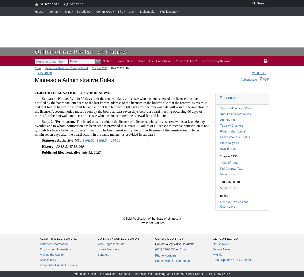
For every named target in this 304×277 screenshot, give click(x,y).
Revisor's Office (185, 61)
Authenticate (248, 79)
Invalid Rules (228, 148)
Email (183, 249)
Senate (53, 11)
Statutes (108, 61)
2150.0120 (259, 73)
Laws (120, 61)
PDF (264, 79)
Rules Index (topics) (233, 131)
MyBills (217, 254)
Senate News (221, 249)
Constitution (163, 61)
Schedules (83, 11)
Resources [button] (229, 98)
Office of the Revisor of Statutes (81, 52)
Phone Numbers (165, 255)
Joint (67, 11)
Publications (168, 11)
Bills (120, 11)
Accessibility (48, 260)
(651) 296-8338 (165, 249)
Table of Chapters (231, 125)
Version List (227, 174)
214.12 (115, 140)
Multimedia (147, 11)
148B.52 (89, 140)
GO (97, 61)
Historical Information (54, 244)
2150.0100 (45, 73)
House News (221, 244)
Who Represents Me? (112, 244)
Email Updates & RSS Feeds (232, 260)
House (39, 11)
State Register (229, 143)
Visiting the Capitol (52, 254)
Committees (104, 11)
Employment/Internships (56, 249)
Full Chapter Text (231, 168)
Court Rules (145, 61)
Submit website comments (172, 260)
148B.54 (103, 140)
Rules (130, 61)
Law (131, 11)
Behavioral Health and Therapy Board (66, 68)
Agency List (227, 120)
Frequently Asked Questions (58, 265)
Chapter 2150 (99, 68)
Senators (103, 254)
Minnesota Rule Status (235, 137)
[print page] (265, 61)
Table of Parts (229, 162)
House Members (108, 249)
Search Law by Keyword (216, 61)
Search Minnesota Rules (236, 108)
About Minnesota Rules (235, 114)
